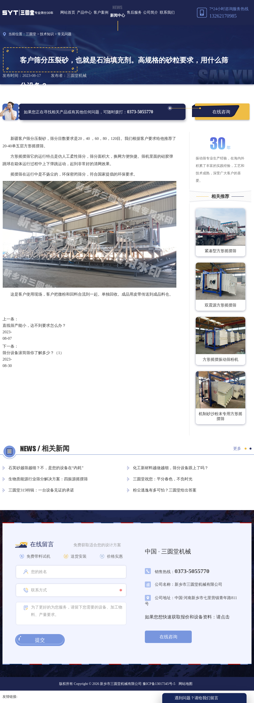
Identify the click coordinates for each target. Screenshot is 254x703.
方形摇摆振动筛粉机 (220, 359)
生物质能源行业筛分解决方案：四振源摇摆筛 (48, 479)
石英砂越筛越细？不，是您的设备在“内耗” (45, 468)
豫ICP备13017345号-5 (158, 684)
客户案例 (101, 12)
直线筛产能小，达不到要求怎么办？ (34, 325)
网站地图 (185, 684)
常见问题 (64, 34)
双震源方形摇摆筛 (220, 305)
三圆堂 (31, 34)
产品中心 (84, 12)
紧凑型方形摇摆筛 (220, 251)
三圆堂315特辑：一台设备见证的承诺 (41, 490)
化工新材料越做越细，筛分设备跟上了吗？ (170, 468)
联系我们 (167, 12)
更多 (237, 448)
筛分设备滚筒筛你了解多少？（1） (33, 353)
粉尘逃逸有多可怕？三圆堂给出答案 (164, 490)
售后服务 (134, 12)
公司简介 (150, 12)
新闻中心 (117, 15)
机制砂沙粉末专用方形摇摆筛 (220, 416)
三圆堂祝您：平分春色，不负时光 (162, 479)
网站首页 (67, 12)
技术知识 (47, 34)
